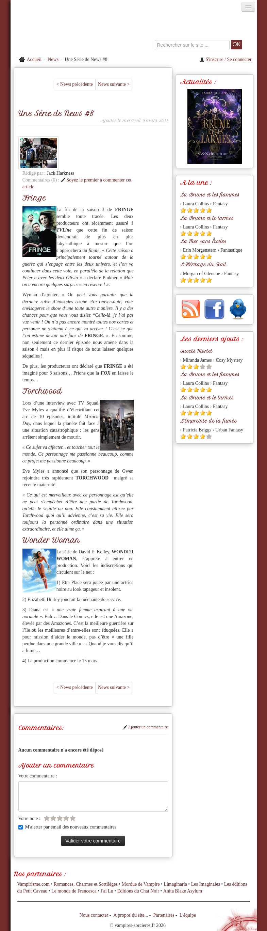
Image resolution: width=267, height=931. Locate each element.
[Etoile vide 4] (66, 784)
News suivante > (114, 84)
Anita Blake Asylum (182, 857)
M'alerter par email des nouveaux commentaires (67, 793)
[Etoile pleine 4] (202, 210)
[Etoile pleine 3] (196, 210)
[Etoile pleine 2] (190, 210)
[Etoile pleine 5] (209, 210)
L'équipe (188, 881)
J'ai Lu (107, 857)
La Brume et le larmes (207, 218)
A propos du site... (130, 881)
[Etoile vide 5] (73, 784)
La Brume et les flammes (209, 195)
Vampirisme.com (33, 850)
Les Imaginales (205, 850)
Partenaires (163, 881)
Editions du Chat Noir (138, 857)
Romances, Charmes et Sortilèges (86, 850)
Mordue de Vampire (141, 850)
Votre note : (29, 784)
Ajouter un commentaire (145, 693)
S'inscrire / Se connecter (226, 59)
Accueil (34, 59)
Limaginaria (175, 850)
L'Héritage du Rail (203, 264)
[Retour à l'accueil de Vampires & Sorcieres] (49, 32)
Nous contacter (94, 881)
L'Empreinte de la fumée (208, 421)
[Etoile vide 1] (47, 784)
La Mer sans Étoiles (203, 241)
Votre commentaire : (37, 742)
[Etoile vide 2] (53, 784)
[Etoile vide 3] (60, 784)
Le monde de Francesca (74, 857)
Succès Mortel (196, 351)
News (53, 59)
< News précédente (74, 84)
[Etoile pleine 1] (183, 210)
